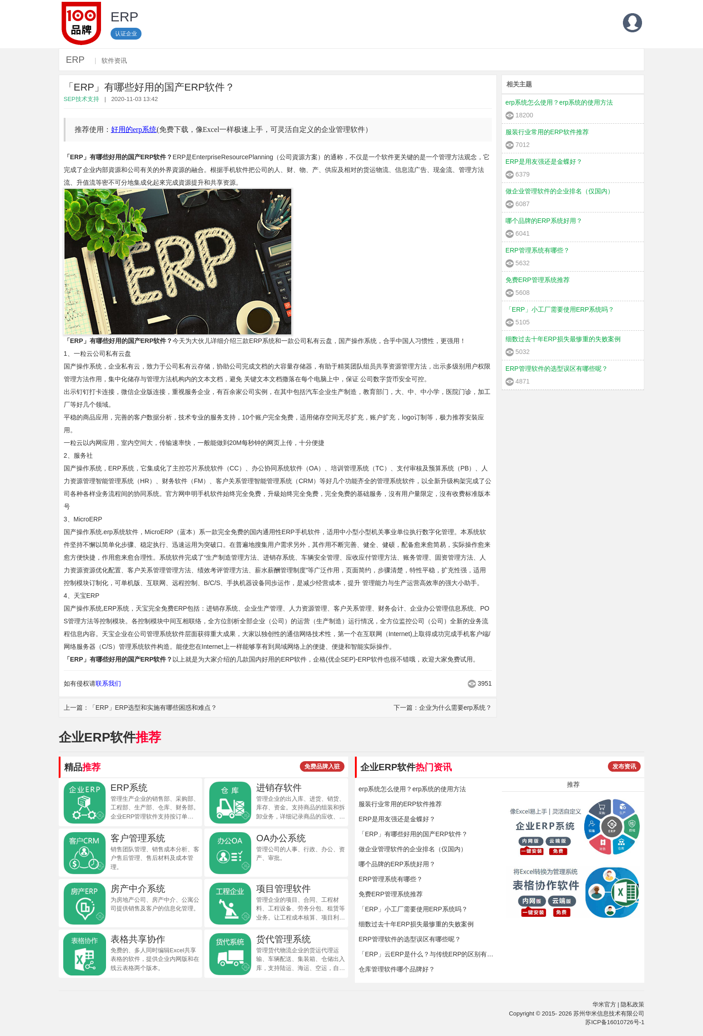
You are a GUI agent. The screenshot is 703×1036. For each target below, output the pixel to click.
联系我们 (108, 683)
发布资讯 (624, 766)
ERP (75, 60)
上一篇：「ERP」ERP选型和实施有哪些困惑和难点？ (140, 707)
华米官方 (604, 1004)
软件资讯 (114, 60)
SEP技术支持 (81, 99)
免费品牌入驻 (322, 766)
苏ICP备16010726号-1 (614, 1022)
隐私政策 (632, 1004)
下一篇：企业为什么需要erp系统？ (443, 707)
